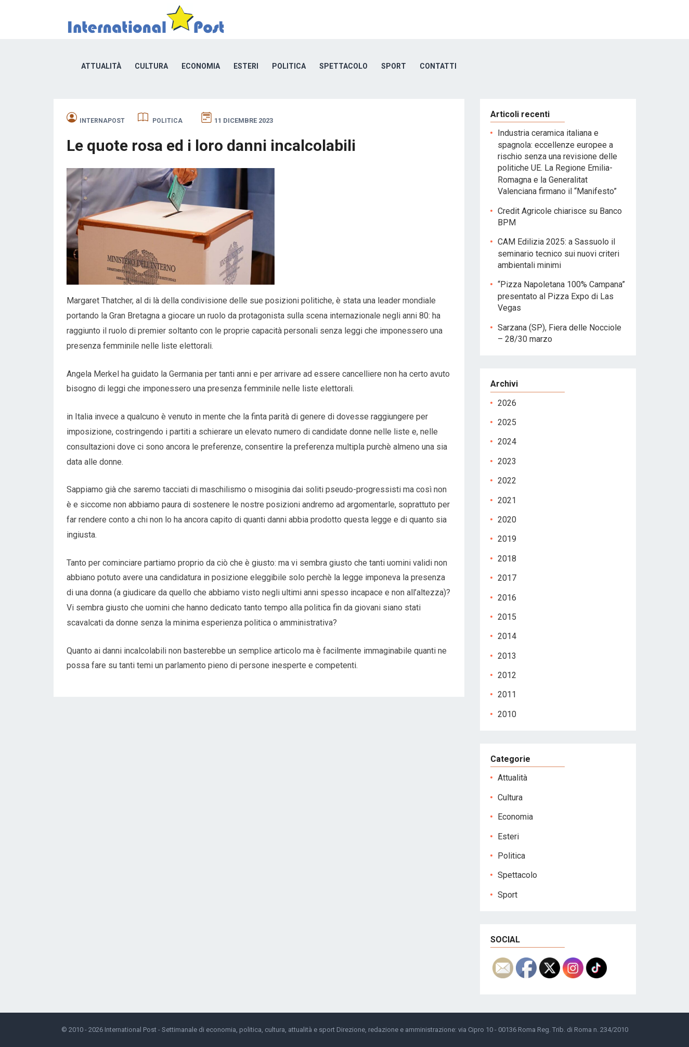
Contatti (438, 66)
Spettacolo (343, 66)
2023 (507, 461)
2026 (507, 403)
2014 (507, 636)
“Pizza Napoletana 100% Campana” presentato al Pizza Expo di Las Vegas (561, 296)
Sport (393, 66)
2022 (507, 481)
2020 (507, 520)
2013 (507, 656)
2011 (507, 694)
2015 (507, 617)
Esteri (245, 66)
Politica (289, 66)
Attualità (101, 66)
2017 (507, 578)
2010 (507, 714)
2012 (507, 675)
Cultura (151, 66)
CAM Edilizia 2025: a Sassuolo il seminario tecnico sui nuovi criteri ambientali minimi (558, 253)
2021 (507, 500)
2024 (507, 441)
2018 (507, 559)
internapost (102, 120)
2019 (507, 539)
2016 (507, 598)
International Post (131, 1029)
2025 (507, 422)
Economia (200, 66)
